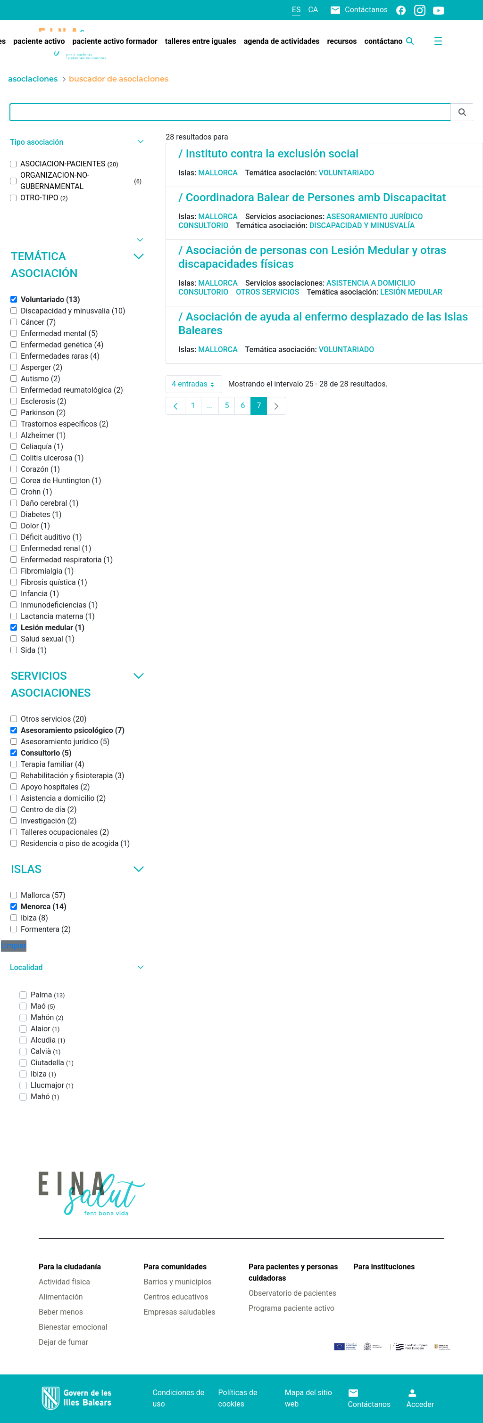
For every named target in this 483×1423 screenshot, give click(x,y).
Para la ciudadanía (70, 1266)
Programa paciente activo (291, 1308)
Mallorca (218, 172)
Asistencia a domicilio (370, 283)
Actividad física (64, 1281)
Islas (77, 869)
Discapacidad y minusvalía (362, 225)
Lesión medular (411, 292)
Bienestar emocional (73, 1327)
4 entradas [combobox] (197, 384)
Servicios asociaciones (77, 684)
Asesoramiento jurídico (374, 216)
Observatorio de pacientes (292, 1293)
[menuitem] (38, 41)
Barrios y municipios (177, 1281)
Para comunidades (175, 1266)
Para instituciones (384, 1266)
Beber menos (61, 1312)
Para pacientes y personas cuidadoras (293, 1272)
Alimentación (61, 1296)
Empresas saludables (179, 1312)
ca (313, 9)
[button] (75, 142)
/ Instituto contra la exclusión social (268, 153)
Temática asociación (77, 265)
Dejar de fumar (63, 1342)
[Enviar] (462, 112)
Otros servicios (267, 292)
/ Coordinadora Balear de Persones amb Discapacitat (312, 197)
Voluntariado (347, 172)
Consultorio (203, 225)
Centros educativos (175, 1296)
